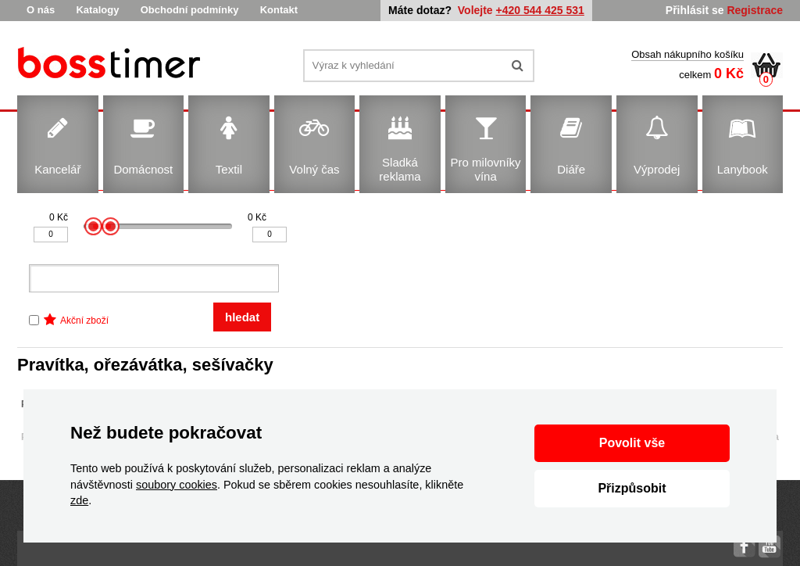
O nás (41, 10)
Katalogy (97, 10)
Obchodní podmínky (190, 10)
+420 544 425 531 (540, 10)
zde (79, 500)
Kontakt (279, 10)
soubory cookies (176, 484)
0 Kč (58, 217)
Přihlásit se (695, 10)
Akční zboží (84, 320)
